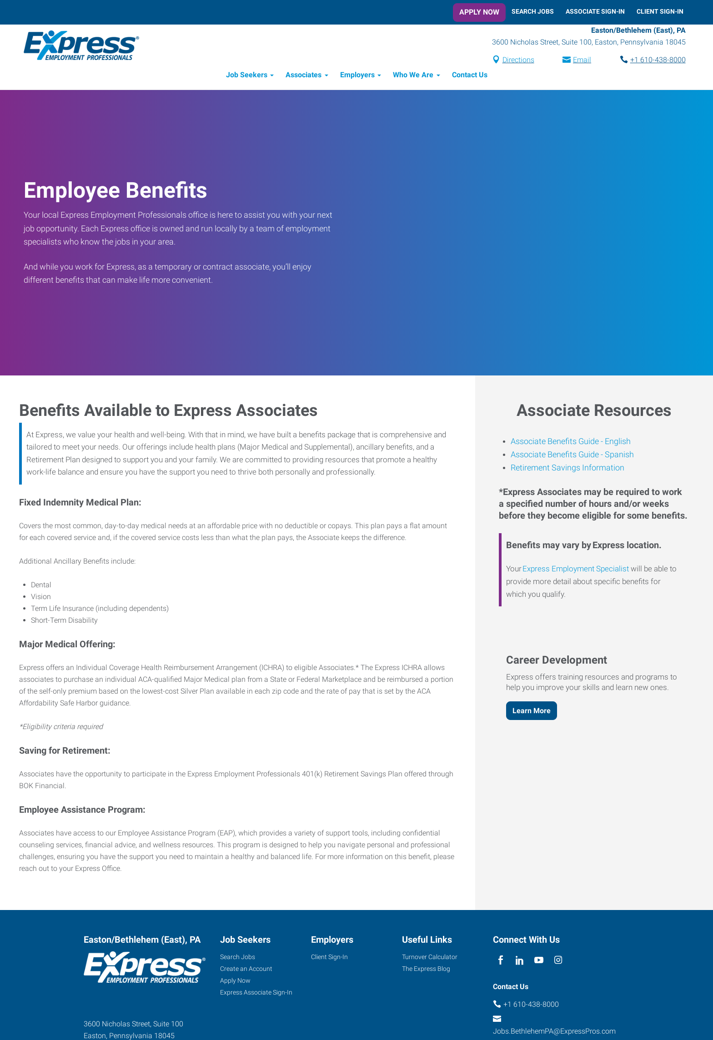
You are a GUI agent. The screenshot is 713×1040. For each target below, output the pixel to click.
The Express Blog (426, 970)
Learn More (531, 711)
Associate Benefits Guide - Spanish (572, 455)
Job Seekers (246, 76)
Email (580, 60)
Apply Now (479, 12)
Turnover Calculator (429, 958)
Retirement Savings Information (567, 469)
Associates (303, 76)
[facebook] (500, 961)
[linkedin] (519, 961)
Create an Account (246, 970)
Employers (357, 76)
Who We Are (413, 76)
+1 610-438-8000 (655, 60)
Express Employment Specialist (575, 570)
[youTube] (539, 961)
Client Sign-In (660, 11)
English (617, 442)
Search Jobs (533, 11)
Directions (516, 60)
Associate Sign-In (595, 11)
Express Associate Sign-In (256, 993)
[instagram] (558, 961)
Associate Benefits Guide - (557, 442)
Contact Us (469, 76)
